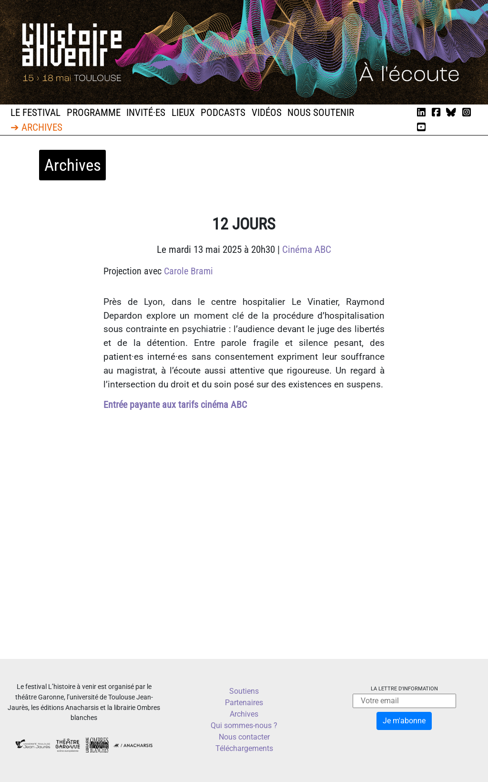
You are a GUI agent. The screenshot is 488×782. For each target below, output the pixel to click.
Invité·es (145, 112)
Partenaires (244, 702)
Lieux (183, 112)
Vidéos (267, 112)
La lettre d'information (404, 689)
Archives (244, 714)
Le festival (35, 112)
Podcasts (223, 112)
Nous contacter (244, 736)
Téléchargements (244, 748)
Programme (94, 112)
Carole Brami (188, 271)
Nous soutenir (320, 112)
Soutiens (244, 691)
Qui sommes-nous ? (244, 725)
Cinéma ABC (306, 249)
